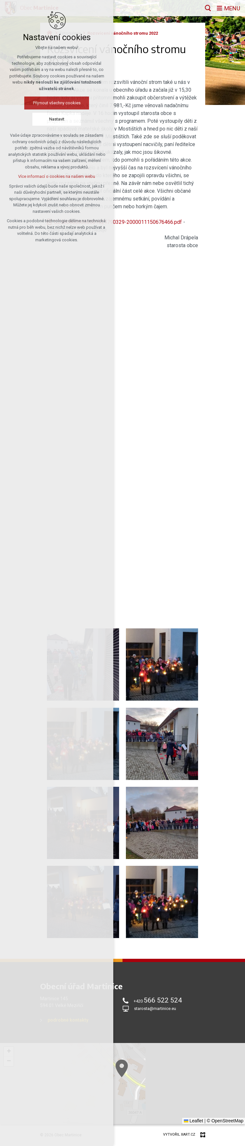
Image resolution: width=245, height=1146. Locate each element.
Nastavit (55, 119)
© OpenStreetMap (225, 1120)
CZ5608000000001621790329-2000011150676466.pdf (118, 222)
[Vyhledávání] (208, 8)
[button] (9, 1052)
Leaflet (193, 1120)
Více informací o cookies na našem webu (55, 176)
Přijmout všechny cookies (55, 102)
